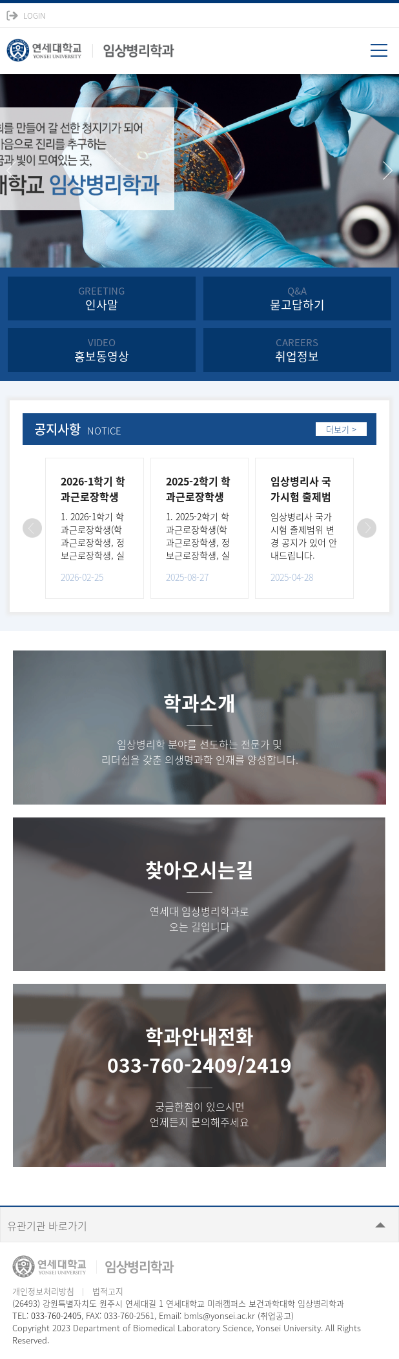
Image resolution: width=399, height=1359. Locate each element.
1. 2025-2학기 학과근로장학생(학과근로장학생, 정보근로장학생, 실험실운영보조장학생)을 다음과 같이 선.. (199, 555)
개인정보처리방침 (43, 1291)
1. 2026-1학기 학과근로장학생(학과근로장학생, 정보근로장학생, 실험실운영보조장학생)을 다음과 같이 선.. (94, 555)
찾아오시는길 (199, 869)
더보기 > (341, 429)
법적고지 (107, 1291)
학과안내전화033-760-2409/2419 (199, 1050)
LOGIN (34, 15)
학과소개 (199, 702)
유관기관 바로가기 (47, 1225)
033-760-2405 (56, 1315)
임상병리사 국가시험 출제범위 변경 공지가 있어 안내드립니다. (304, 536)
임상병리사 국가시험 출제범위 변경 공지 (301, 496)
